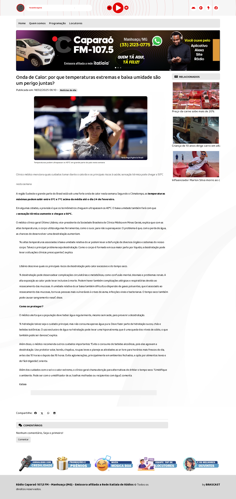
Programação (57, 23)
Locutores (75, 23)
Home (22, 23)
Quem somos (37, 23)
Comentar (23, 440)
